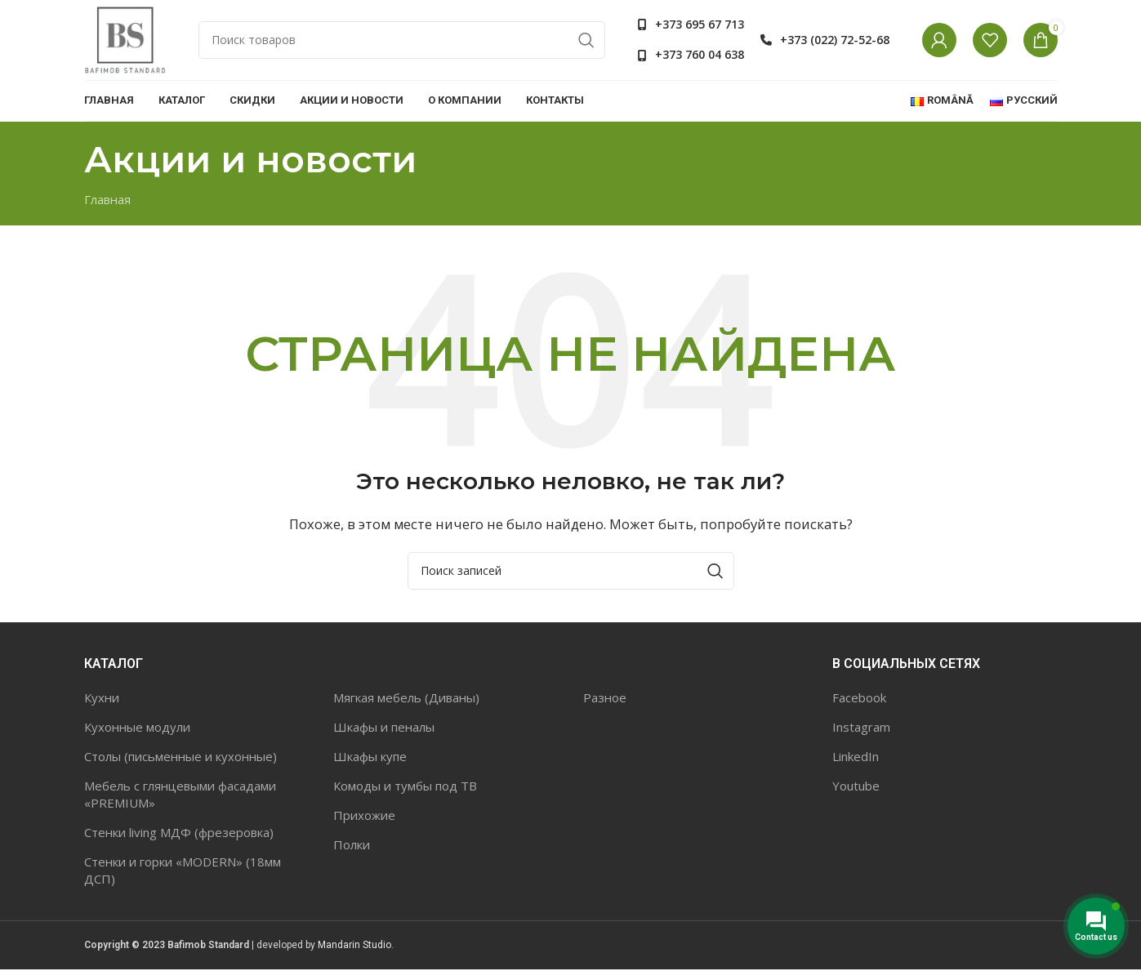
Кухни (101, 698)
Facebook (859, 698)
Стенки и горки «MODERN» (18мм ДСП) (182, 871)
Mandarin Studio (354, 945)
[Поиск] (401, 41)
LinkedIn (855, 757)
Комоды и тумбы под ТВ (405, 786)
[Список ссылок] (691, 25)
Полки (351, 845)
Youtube (856, 786)
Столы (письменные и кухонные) (180, 757)
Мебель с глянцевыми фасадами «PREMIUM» (180, 795)
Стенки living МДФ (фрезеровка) (179, 833)
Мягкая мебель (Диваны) (406, 698)
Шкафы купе (370, 757)
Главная (107, 200)
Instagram (861, 727)
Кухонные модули (137, 727)
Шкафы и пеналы (384, 727)
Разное (604, 698)
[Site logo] (125, 39)
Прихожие (364, 816)
